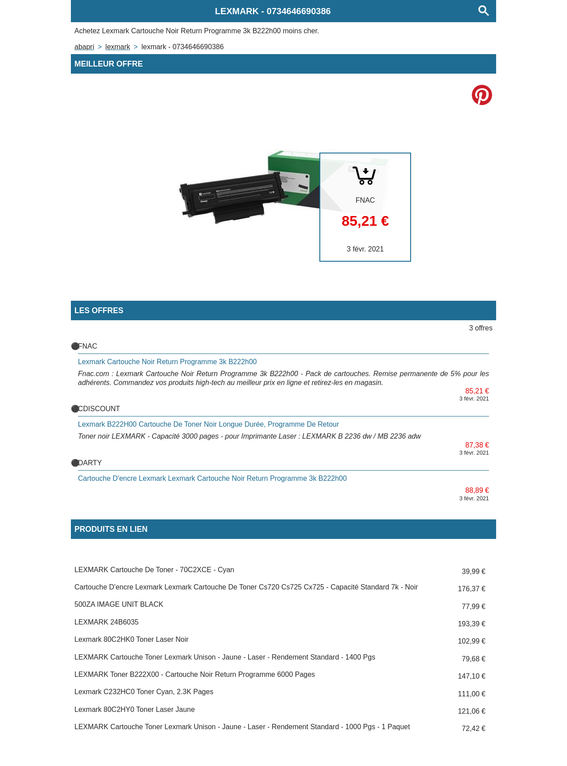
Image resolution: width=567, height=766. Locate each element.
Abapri (84, 47)
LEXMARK (117, 47)
